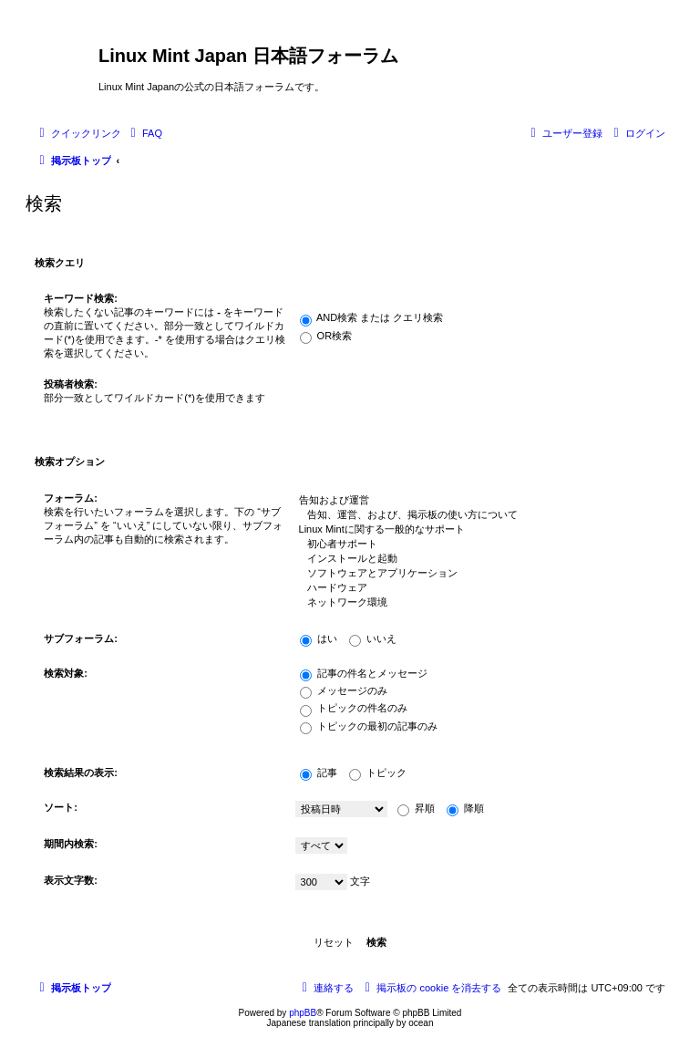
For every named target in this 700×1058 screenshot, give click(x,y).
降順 (465, 808)
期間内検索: (71, 843)
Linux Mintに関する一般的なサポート (475, 530)
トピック (378, 772)
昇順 (416, 808)
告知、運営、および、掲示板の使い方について (475, 515)
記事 (318, 772)
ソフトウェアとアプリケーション (475, 573)
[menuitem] (144, 133)
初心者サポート (475, 544)
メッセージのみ (343, 690)
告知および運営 (475, 500)
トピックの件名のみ (353, 707)
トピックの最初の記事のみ (369, 726)
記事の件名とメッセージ (363, 673)
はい (318, 638)
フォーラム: (71, 498)
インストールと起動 (475, 559)
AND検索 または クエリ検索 (372, 317)
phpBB (302, 1013)
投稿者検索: (71, 384)
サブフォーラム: (81, 638)
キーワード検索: (81, 298)
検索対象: (66, 673)
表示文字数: (71, 880)
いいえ (372, 638)
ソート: (60, 807)
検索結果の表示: (81, 772)
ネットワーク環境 (475, 603)
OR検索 (326, 335)
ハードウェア (475, 588)
